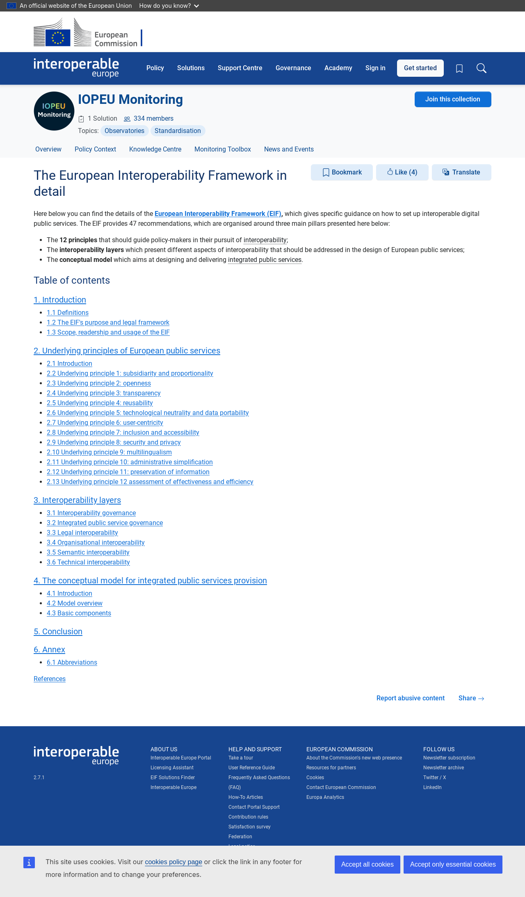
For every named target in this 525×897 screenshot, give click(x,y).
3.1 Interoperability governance (91, 513)
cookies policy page (173, 861)
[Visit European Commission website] (92, 32)
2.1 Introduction (69, 363)
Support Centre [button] (240, 68)
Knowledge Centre (155, 149)
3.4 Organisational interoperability (96, 542)
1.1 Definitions (68, 313)
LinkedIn (432, 787)
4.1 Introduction (69, 593)
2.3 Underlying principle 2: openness (99, 383)
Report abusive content (411, 698)
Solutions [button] (191, 68)
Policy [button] (155, 68)
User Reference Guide (251, 768)
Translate (466, 172)
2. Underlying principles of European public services (127, 351)
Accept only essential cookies (453, 864)
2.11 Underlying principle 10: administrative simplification (130, 462)
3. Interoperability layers (77, 500)
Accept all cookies (367, 864)
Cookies (315, 777)
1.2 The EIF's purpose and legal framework (108, 322)
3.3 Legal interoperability (82, 533)
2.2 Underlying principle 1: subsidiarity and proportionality (130, 373)
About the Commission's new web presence (354, 758)
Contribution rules (248, 817)
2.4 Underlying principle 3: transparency (104, 393)
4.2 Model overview (75, 603)
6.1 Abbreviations (72, 662)
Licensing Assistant (172, 768)
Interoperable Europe (173, 787)
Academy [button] (338, 68)
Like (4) (402, 172)
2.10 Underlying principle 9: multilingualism (109, 452)
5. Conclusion (58, 631)
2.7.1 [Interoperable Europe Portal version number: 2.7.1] (39, 777)
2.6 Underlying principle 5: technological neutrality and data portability (148, 413)
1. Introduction (60, 300)
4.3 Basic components (79, 613)
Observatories (124, 131)
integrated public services (264, 260)
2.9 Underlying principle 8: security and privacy (114, 442)
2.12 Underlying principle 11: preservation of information (128, 472)
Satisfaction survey (249, 827)
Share (471, 698)
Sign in (375, 68)
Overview (48, 149)
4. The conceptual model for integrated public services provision (150, 580)
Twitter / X (434, 777)
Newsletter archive (443, 768)
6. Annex (49, 649)
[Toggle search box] (481, 68)
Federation (240, 837)
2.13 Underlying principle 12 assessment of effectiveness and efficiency (150, 482)
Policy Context (95, 149)
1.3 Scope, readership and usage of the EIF (108, 332)
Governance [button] (293, 68)
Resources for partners (331, 768)
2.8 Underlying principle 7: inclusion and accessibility (123, 432)
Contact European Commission (341, 787)
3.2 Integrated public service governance (105, 523)
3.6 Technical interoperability (88, 562)
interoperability (265, 240)
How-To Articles (245, 797)
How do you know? (169, 5)
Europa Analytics (325, 797)
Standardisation (178, 131)
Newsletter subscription (449, 758)
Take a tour (240, 758)
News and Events (289, 149)
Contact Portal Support (254, 807)
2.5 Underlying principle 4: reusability (100, 403)
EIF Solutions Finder (173, 777)
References (50, 679)
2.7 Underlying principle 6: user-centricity (105, 423)
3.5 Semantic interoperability (88, 552)
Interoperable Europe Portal (181, 758)
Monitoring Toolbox (222, 149)
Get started (420, 68)
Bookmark (342, 172)
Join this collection (452, 99)
